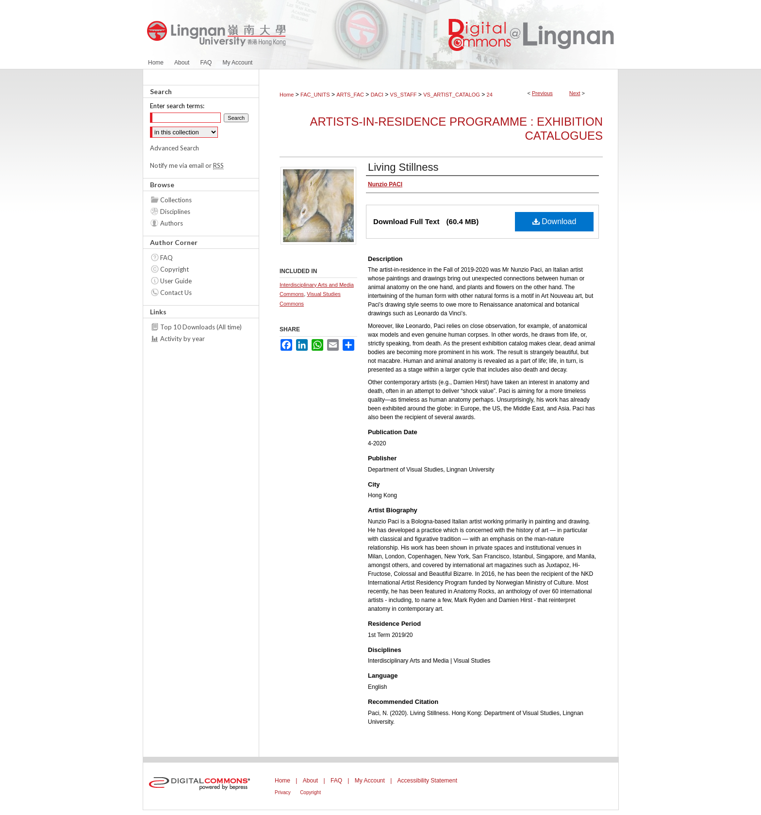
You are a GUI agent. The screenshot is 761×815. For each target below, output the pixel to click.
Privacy (283, 792)
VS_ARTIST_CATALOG (451, 95)
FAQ (166, 257)
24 (490, 95)
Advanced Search (174, 148)
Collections (176, 200)
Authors (171, 223)
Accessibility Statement (427, 780)
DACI (377, 95)
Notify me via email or (187, 165)
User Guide (176, 281)
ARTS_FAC (350, 95)
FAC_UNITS (315, 95)
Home (287, 95)
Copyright (174, 269)
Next (574, 93)
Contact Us (176, 292)
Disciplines (175, 211)
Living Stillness (403, 167)
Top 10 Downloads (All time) (201, 327)
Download (554, 221)
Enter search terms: (177, 106)
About (310, 780)
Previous (542, 93)
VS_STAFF (403, 95)
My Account (370, 780)
